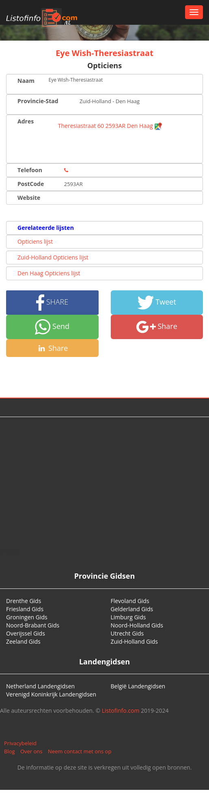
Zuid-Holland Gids (134, 641)
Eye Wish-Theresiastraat (104, 53)
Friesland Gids (24, 609)
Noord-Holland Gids (137, 625)
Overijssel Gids (25, 633)
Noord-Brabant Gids (32, 625)
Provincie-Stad (37, 101)
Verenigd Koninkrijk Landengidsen (51, 694)
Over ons (31, 751)
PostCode (30, 184)
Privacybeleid (20, 743)
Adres (25, 121)
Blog (9, 751)
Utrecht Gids (127, 633)
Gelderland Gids (132, 609)
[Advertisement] (104, 482)
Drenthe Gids (23, 601)
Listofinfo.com (121, 710)
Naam (25, 80)
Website (28, 197)
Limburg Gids (128, 617)
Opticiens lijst (35, 241)
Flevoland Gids (130, 601)
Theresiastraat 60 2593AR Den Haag (110, 126)
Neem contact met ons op (79, 751)
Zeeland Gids (23, 641)
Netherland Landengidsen (40, 686)
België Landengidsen (138, 686)
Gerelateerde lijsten (45, 227)
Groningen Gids (26, 617)
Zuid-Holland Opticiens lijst (52, 257)
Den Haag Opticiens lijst (48, 273)
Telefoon (29, 170)
